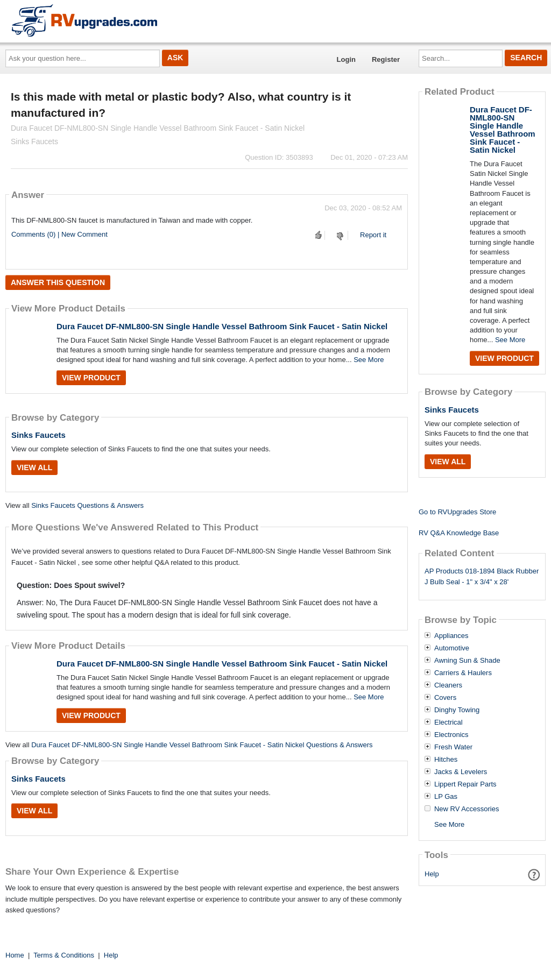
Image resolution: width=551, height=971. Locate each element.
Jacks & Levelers (460, 772)
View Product (91, 377)
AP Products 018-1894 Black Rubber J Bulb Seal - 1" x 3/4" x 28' (482, 576)
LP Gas (445, 796)
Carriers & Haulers (463, 673)
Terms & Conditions (63, 955)
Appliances (451, 636)
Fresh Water (453, 747)
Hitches (445, 759)
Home (14, 955)
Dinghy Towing (456, 710)
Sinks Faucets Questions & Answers (87, 505)
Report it (373, 234)
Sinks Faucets (38, 435)
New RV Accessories (466, 809)
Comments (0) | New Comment (59, 234)
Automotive (451, 648)
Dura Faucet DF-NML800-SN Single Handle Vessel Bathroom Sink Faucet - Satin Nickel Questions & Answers (201, 745)
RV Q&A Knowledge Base (459, 533)
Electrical (448, 722)
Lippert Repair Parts (465, 784)
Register (386, 59)
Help (432, 874)
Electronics (451, 735)
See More (369, 360)
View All (34, 467)
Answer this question (58, 282)
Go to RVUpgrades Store (457, 512)
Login (346, 59)
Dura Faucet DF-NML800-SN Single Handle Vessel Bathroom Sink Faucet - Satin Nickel (221, 326)
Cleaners (448, 685)
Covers (445, 697)
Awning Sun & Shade (467, 660)
